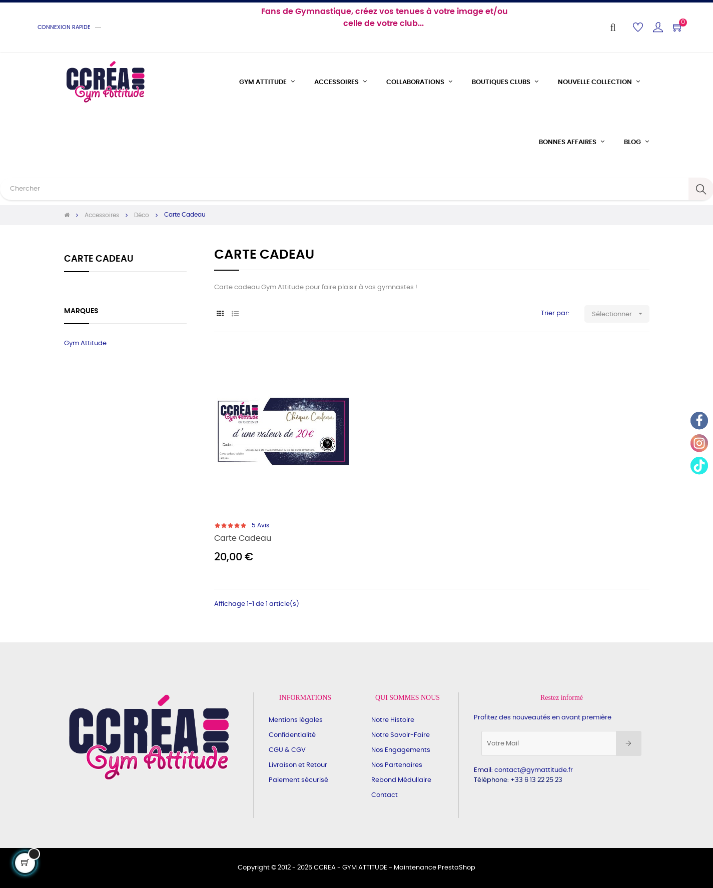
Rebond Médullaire (401, 780)
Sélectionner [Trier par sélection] (620, 314)
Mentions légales (296, 720)
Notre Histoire (392, 720)
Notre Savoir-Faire (400, 735)
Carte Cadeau (99, 259)
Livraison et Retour (298, 765)
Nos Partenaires (396, 765)
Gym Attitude (85, 343)
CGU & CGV (287, 750)
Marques (81, 311)
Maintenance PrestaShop (434, 867)
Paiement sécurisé (298, 780)
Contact (384, 795)
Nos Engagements (400, 750)
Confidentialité (292, 735)
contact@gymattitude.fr (533, 770)
